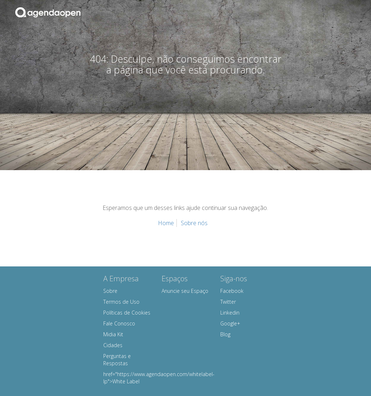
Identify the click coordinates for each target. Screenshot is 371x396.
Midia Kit (113, 334)
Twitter (228, 301)
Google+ (230, 323)
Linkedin (229, 312)
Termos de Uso (121, 301)
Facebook (231, 290)
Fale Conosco (119, 323)
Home (166, 223)
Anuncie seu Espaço (185, 290)
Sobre (110, 290)
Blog (225, 334)
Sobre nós (194, 223)
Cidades (112, 345)
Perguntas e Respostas (117, 360)
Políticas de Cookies (126, 312)
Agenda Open (47, 12)
